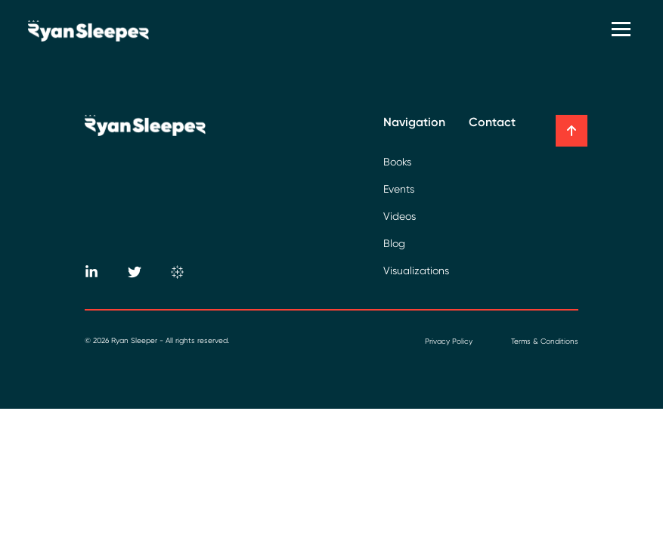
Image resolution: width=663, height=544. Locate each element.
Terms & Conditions (544, 341)
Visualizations (416, 270)
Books (397, 162)
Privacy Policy (448, 341)
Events (398, 189)
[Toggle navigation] (623, 30)
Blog (394, 243)
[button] (571, 131)
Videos (399, 216)
